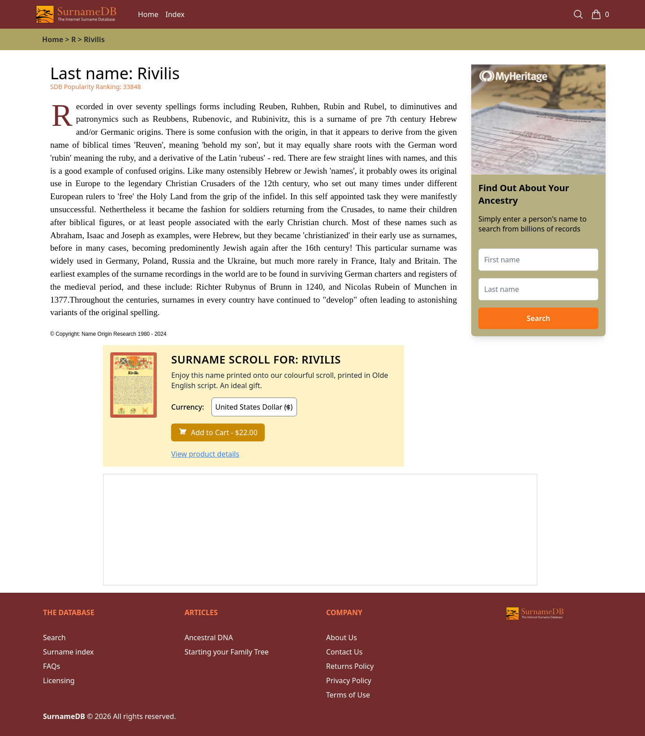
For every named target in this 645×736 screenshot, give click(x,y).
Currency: (187, 407)
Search (538, 318)
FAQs (51, 666)
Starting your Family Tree (227, 652)
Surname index (68, 652)
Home (148, 14)
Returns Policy (350, 666)
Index (175, 14)
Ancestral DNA (209, 637)
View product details (205, 454)
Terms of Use (348, 695)
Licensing (59, 680)
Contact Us (344, 652)
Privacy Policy (348, 680)
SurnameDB (64, 716)
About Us (341, 637)
